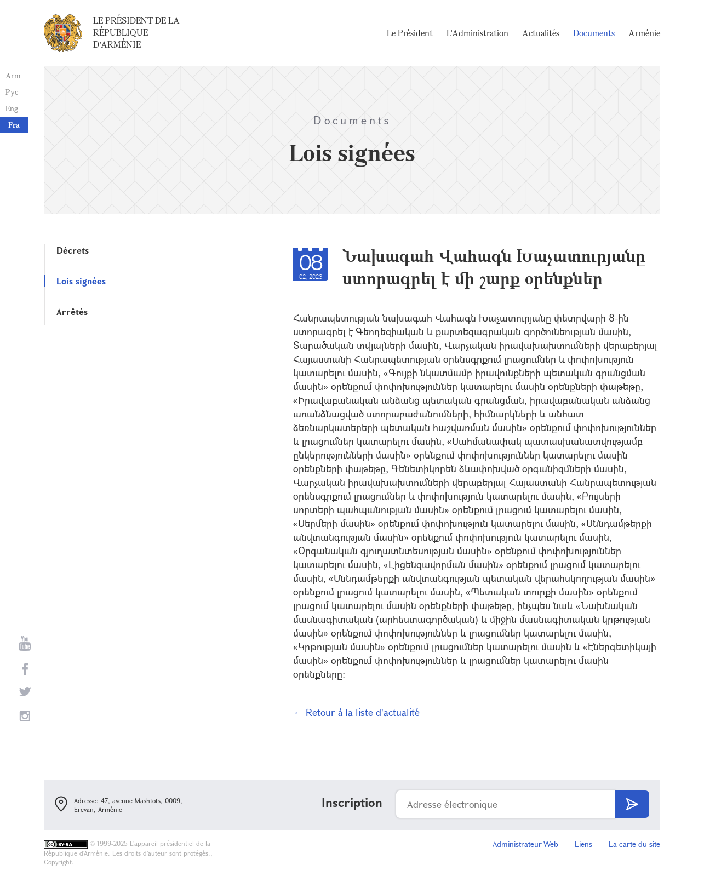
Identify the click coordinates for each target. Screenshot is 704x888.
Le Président (410, 33)
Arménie (644, 33)
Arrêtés (72, 311)
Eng (11, 108)
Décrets (72, 250)
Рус (11, 92)
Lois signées (81, 281)
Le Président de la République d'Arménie (136, 32)
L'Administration (477, 33)
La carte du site (634, 844)
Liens (583, 844)
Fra (14, 124)
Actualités (540, 33)
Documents (594, 33)
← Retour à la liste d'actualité (356, 712)
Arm (13, 75)
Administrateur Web (525, 844)
